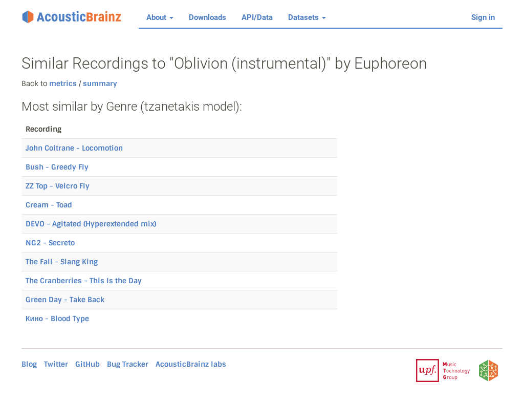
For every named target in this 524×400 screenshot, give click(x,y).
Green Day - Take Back (65, 299)
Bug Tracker (127, 364)
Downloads (207, 17)
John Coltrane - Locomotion (74, 148)
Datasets (307, 17)
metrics (63, 83)
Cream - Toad (49, 204)
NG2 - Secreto (50, 242)
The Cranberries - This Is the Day (84, 280)
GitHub (87, 364)
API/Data (257, 17)
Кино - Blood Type (57, 318)
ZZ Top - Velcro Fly (58, 186)
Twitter (56, 364)
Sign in (483, 17)
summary (99, 83)
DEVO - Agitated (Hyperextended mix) (91, 223)
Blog (29, 364)
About (159, 17)
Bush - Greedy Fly (57, 167)
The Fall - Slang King (62, 261)
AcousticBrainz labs (191, 364)
